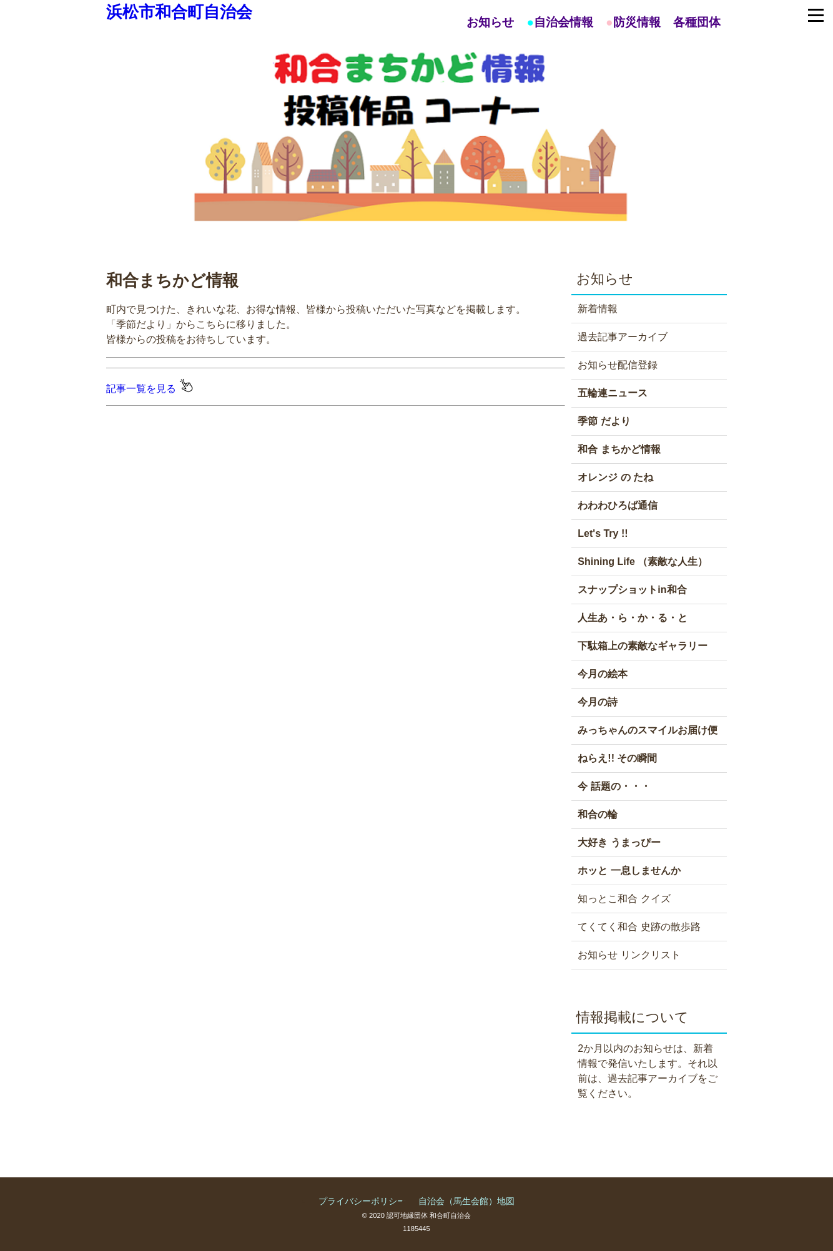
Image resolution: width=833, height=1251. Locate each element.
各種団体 (697, 22)
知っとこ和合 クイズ (624, 898)
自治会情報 (563, 22)
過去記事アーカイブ (623, 336)
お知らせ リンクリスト (629, 954)
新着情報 (598, 308)
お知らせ (490, 22)
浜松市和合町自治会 (179, 12)
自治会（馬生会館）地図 (466, 1201)
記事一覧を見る (149, 388)
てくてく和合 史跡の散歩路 (639, 926)
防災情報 (637, 22)
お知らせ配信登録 (618, 365)
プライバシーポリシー (362, 1201)
